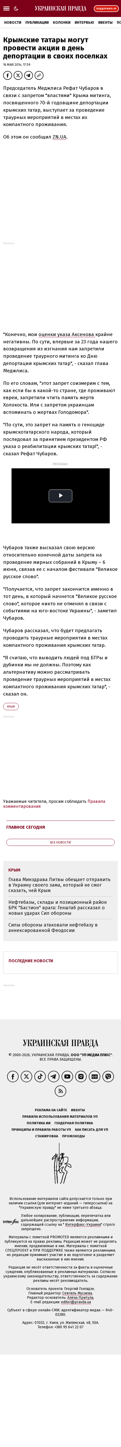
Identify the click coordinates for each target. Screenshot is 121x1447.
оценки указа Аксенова (66, 334)
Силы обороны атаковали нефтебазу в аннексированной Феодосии (53, 927)
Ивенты (105, 22)
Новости (12, 22)
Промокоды (73, 1136)
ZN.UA (59, 137)
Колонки (61, 22)
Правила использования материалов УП (60, 1117)
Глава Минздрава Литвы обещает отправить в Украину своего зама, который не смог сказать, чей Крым (59, 885)
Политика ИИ (39, 1123)
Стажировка (46, 1136)
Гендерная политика (73, 1123)
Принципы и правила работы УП (41, 1130)
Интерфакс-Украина (83, 1224)
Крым (11, 706)
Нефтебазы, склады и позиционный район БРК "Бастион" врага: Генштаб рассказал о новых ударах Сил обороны (57, 907)
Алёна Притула (80, 1297)
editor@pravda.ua (76, 1302)
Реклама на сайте (51, 1110)
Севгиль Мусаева (77, 1293)
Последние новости (31, 960)
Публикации (37, 22)
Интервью (84, 22)
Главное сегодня (25, 827)
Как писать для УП (91, 1130)
